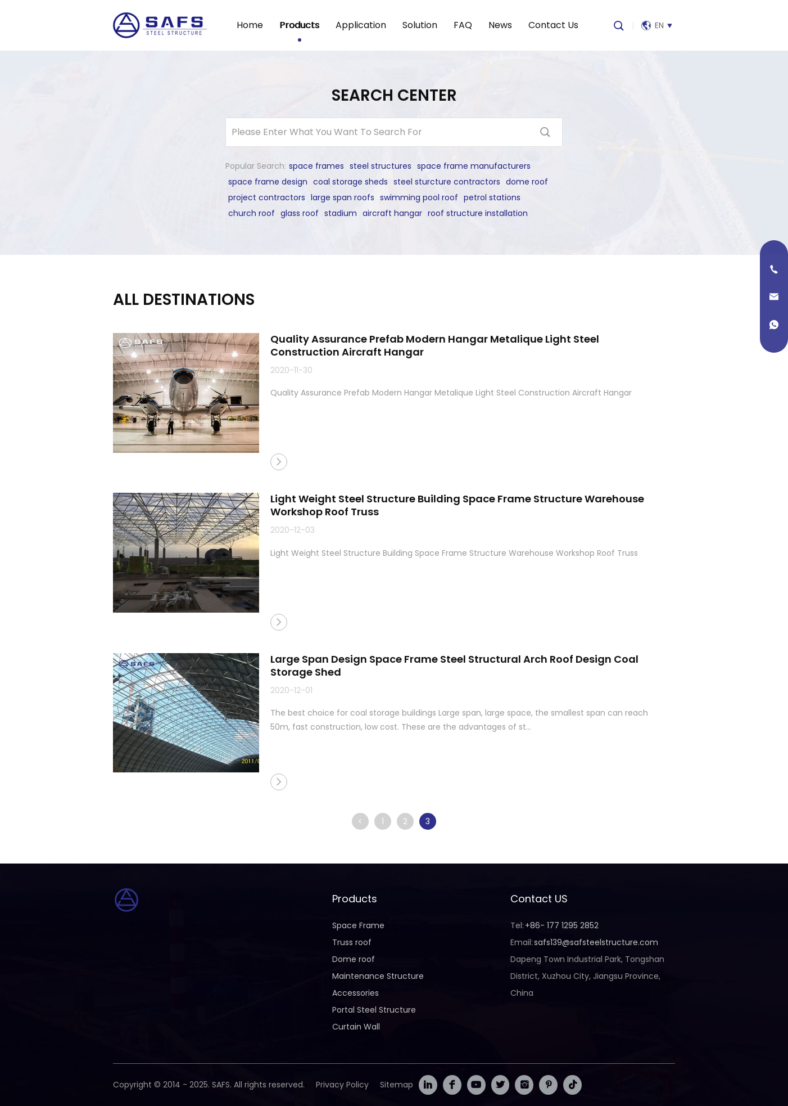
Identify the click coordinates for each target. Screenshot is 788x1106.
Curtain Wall (356, 1026)
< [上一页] (360, 821)
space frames (316, 166)
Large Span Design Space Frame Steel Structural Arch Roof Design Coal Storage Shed (454, 665)
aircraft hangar (392, 213)
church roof (251, 213)
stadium (340, 213)
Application (361, 25)
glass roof (299, 213)
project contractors (266, 197)
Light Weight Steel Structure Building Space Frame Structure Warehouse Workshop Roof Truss (457, 505)
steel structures (380, 166)
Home (250, 25)
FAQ (463, 25)
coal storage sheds (350, 181)
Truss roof (352, 942)
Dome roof (353, 959)
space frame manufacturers (474, 166)
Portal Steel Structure (374, 1009)
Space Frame (358, 925)
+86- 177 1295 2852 (562, 925)
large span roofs (342, 197)
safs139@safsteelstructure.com (596, 942)
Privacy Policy (342, 1084)
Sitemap (396, 1084)
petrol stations (492, 197)
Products (299, 25)
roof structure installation (478, 213)
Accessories (355, 993)
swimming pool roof (419, 197)
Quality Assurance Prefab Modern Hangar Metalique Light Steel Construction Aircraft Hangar (434, 345)
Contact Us (553, 25)
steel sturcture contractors (446, 181)
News (500, 25)
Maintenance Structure (378, 976)
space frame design (267, 181)
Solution (419, 25)
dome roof (527, 181)
